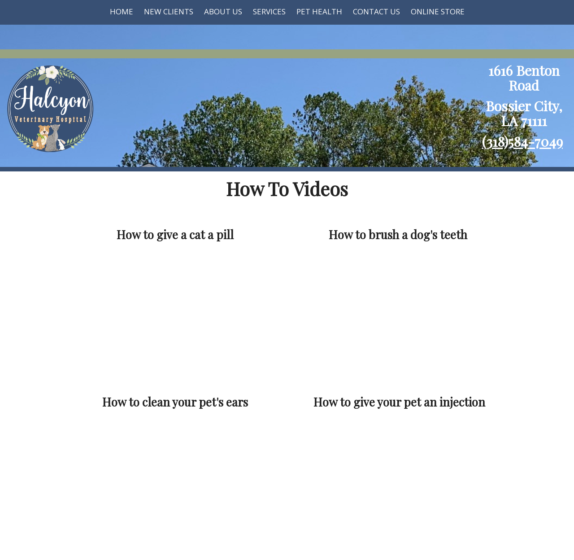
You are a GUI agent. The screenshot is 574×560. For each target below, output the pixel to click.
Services (269, 11)
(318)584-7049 (522, 141)
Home (121, 11)
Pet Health (319, 11)
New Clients (168, 11)
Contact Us (376, 11)
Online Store (438, 11)
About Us (223, 11)
